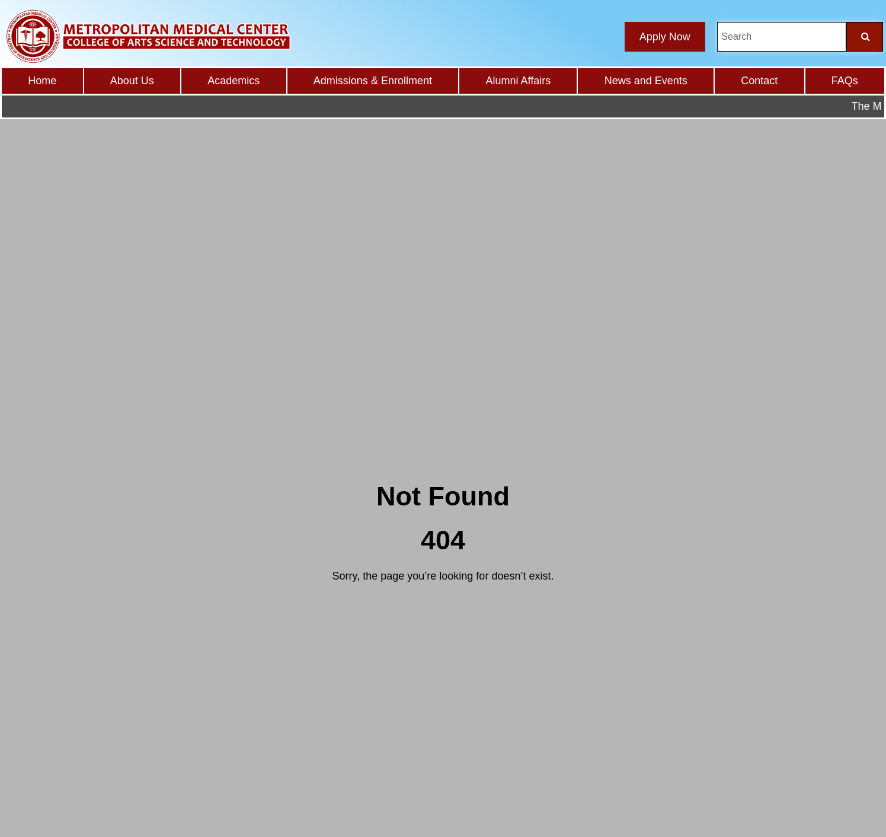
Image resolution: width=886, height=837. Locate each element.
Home (42, 81)
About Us (132, 81)
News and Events (645, 81)
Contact (759, 81)
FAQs (844, 81)
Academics (233, 81)
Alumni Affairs (518, 81)
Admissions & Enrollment (373, 81)
